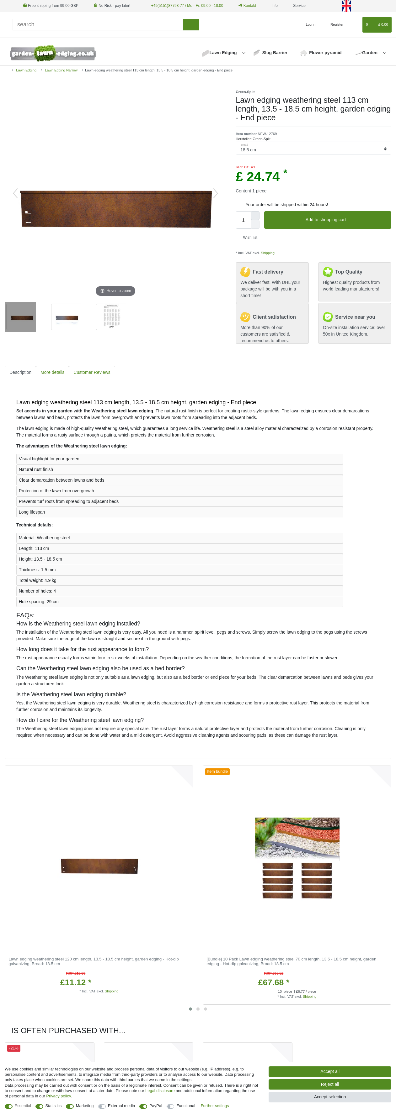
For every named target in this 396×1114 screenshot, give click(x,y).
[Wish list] (354, 25)
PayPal (155, 1105)
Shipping (267, 253)
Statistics (53, 1105)
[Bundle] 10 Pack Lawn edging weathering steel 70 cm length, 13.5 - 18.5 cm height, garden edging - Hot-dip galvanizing (291, 961)
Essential (23, 1105)
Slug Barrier (274, 52)
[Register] (333, 25)
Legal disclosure (160, 1090)
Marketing (85, 1105)
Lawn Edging (223, 52)
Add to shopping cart (346, 220)
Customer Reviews (91, 372)
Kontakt (247, 5)
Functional (185, 1105)
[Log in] (308, 25)
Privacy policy (58, 1096)
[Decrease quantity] (255, 224)
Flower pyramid (325, 52)
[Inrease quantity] (255, 215)
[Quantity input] (243, 220)
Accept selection (330, 1096)
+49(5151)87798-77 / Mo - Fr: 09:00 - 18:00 (187, 5)
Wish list (247, 237)
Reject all (330, 1084)
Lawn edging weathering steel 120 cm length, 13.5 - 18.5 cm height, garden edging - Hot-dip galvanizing (93, 961)
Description (20, 372)
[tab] (20, 372)
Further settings (215, 1105)
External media (121, 1105)
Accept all (330, 1071)
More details (52, 372)
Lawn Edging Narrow (61, 70)
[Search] (191, 24)
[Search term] (98, 24)
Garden (370, 52)
